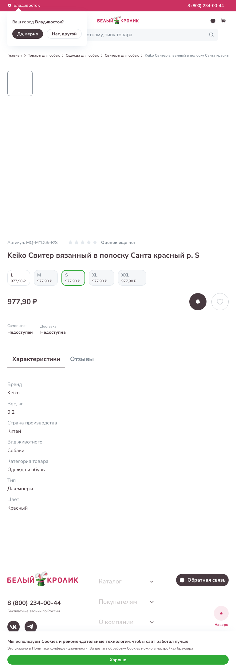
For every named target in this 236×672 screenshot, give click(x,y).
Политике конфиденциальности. (60, 648)
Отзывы (82, 359)
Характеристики (36, 359)
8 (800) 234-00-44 (205, 6)
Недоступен (20, 332)
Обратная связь (202, 580)
